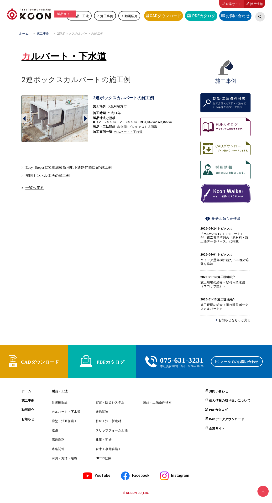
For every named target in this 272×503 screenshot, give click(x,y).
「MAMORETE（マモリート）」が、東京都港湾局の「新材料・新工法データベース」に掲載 (224, 237)
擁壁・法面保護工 (64, 423)
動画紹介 (131, 15)
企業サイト (234, 4)
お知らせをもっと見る (235, 320)
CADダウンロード (165, 16)
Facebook (140, 478)
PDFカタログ (203, 16)
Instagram (180, 478)
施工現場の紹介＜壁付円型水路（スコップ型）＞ (222, 284)
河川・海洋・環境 (64, 461)
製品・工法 (81, 15)
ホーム (26, 394)
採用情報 (256, 4)
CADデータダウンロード (226, 422)
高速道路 (58, 442)
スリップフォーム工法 (112, 433)
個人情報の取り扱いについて (230, 403)
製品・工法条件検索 (157, 405)
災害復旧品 (60, 405)
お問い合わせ (238, 16)
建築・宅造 (104, 442)
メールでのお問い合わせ (241, 363)
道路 (55, 433)
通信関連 (102, 414)
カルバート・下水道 (63, 56)
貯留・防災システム (110, 405)
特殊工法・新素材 (108, 423)
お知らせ (27, 422)
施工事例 (106, 15)
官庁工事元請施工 (108, 451)
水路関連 (58, 451)
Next (85, 118)
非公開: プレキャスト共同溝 (137, 127)
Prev (24, 118)
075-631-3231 (182, 361)
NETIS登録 (103, 461)
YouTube (102, 478)
